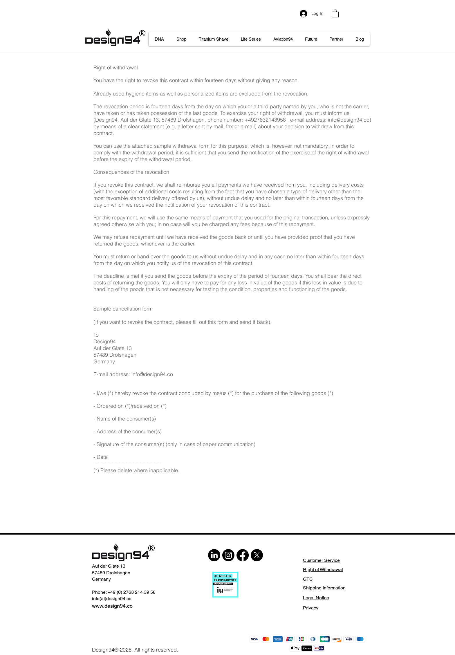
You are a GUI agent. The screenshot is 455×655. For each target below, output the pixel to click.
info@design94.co (348, 119)
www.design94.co (112, 606)
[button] (335, 13)
